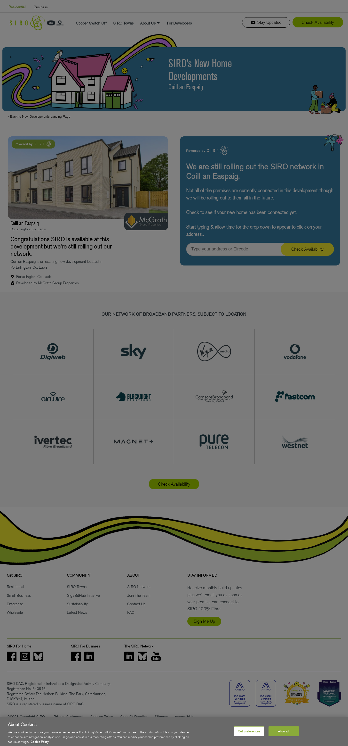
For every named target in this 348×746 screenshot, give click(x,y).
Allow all (283, 736)
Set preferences (249, 736)
